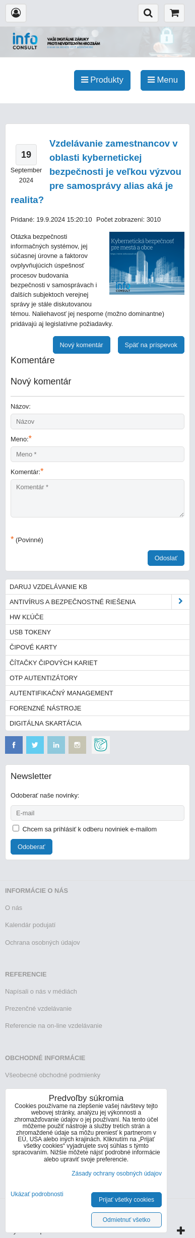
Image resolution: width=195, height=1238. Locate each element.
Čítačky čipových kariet (53, 663)
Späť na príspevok (151, 345)
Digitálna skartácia (46, 723)
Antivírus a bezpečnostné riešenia (99, 602)
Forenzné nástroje (45, 708)
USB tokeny (30, 632)
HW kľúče (27, 617)
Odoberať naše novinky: (45, 795)
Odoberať (31, 847)
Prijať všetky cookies (126, 1199)
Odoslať (166, 558)
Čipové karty (33, 647)
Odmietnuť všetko (127, 1219)
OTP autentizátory (44, 678)
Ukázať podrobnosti (37, 1194)
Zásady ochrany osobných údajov (117, 1173)
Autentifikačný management (61, 693)
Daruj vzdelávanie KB (48, 587)
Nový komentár (81, 345)
